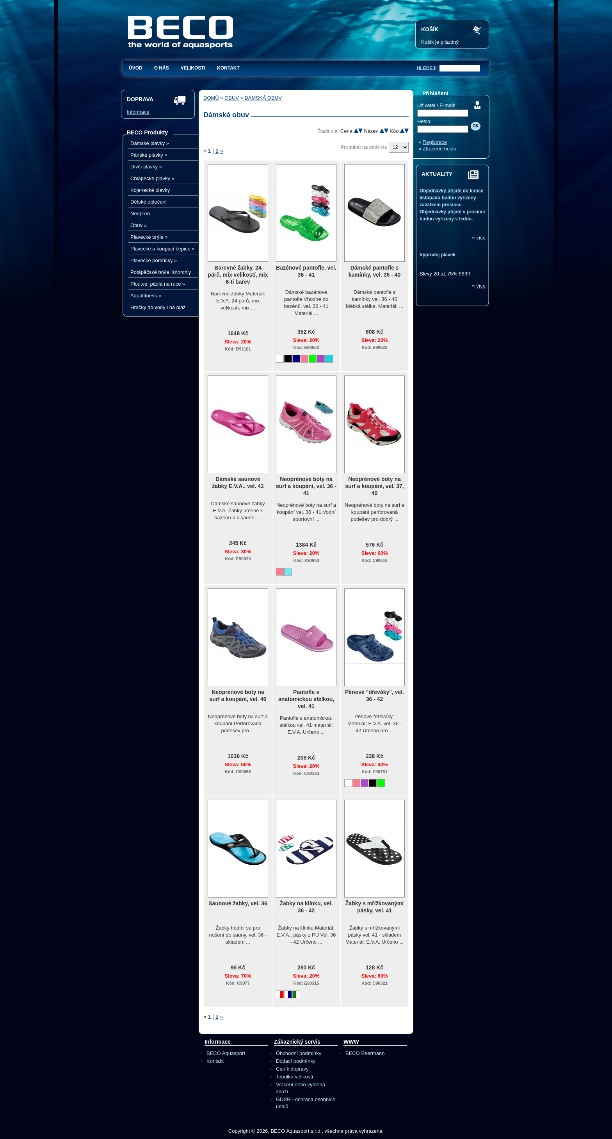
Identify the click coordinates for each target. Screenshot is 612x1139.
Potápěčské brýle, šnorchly (160, 272)
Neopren (140, 213)
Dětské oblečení (148, 202)
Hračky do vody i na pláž (158, 307)
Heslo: (424, 121)
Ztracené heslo (439, 149)
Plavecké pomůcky (153, 260)
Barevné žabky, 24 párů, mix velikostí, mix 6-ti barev (238, 275)
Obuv (138, 225)
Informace (138, 112)
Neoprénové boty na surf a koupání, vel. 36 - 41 (306, 486)
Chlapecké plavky (152, 178)
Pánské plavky (148, 155)
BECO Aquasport (225, 1053)
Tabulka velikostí (294, 1077)
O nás (161, 68)
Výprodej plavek (437, 254)
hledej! (427, 68)
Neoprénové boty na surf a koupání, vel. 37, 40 (374, 486)
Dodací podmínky (295, 1061)
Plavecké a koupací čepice (162, 249)
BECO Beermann (364, 1053)
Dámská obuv (263, 98)
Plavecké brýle (148, 237)
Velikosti (193, 68)
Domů (211, 98)
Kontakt (228, 68)
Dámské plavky (149, 143)
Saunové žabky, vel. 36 (237, 903)
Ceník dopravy (292, 1069)
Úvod (135, 68)
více (481, 238)
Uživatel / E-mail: (436, 105)
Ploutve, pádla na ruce (157, 284)
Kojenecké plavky (150, 190)
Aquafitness (145, 296)
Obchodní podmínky (298, 1053)
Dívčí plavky (146, 167)
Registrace (435, 142)
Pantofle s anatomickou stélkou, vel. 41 (306, 699)
